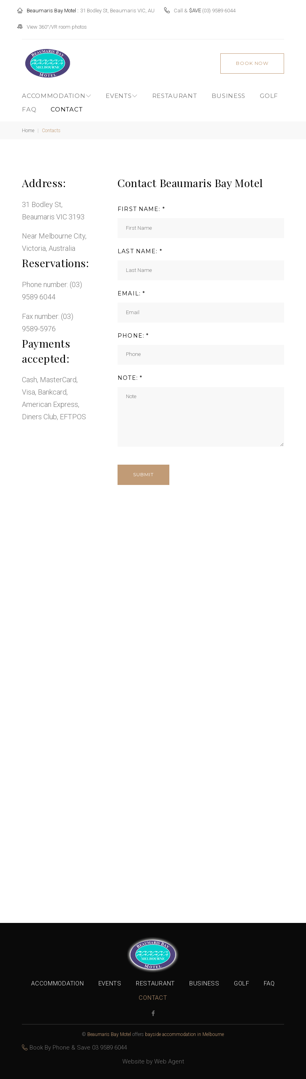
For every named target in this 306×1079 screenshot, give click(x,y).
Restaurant (174, 92)
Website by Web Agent (153, 1061)
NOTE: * (130, 374)
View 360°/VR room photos (61, 25)
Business (229, 92)
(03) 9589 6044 (223, 9)
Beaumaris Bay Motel (109, 1034)
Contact (66, 105)
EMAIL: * (131, 289)
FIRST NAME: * (141, 205)
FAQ (29, 105)
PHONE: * (133, 332)
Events (118, 92)
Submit (143, 471)
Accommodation (53, 92)
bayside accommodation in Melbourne (184, 1034)
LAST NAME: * (140, 248)
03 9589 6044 (109, 1047)
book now (252, 60)
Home (28, 127)
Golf (269, 92)
